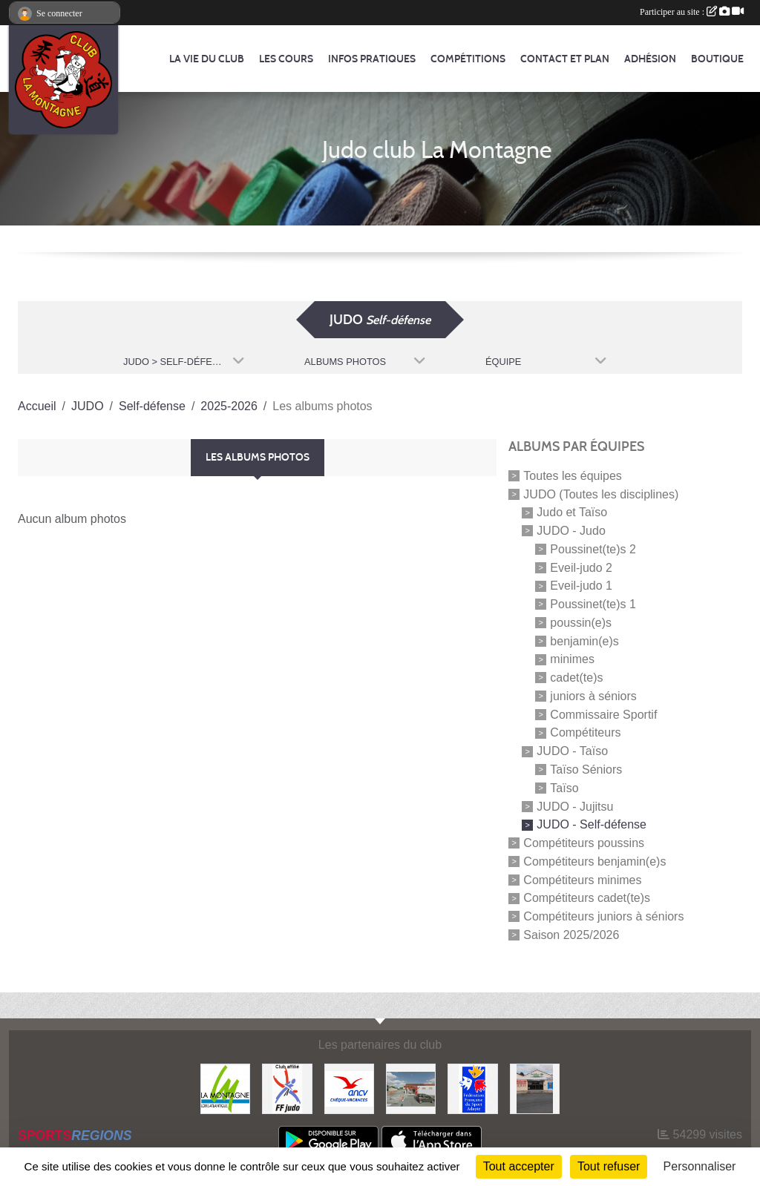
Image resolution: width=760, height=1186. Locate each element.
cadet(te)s (576, 677)
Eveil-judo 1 (581, 585)
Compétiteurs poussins (583, 843)
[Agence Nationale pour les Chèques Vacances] (349, 1087)
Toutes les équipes (572, 476)
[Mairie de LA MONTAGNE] (225, 1087)
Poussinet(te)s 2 (593, 549)
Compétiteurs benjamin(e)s (594, 861)
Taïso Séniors (586, 769)
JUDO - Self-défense (591, 824)
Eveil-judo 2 (581, 567)
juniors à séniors (593, 696)
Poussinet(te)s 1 (593, 604)
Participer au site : (692, 12)
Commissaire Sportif (603, 714)
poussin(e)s (581, 622)
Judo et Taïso (572, 512)
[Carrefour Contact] (535, 1087)
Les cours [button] (286, 59)
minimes (572, 659)
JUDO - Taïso (572, 751)
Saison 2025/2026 (571, 935)
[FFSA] (472, 1087)
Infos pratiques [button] (372, 59)
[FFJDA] (287, 1087)
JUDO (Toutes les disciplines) (600, 493)
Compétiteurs (585, 732)
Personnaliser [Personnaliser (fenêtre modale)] (700, 1166)
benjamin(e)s (584, 640)
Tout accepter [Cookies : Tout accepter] (518, 1166)
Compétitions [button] (467, 59)
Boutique (717, 59)
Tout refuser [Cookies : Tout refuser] (608, 1166)
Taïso (564, 788)
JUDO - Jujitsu (575, 806)
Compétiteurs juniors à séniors (603, 916)
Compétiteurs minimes (582, 879)
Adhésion (650, 59)
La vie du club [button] (206, 59)
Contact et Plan (564, 59)
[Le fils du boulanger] (411, 1087)
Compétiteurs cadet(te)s (586, 898)
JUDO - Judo (571, 530)
